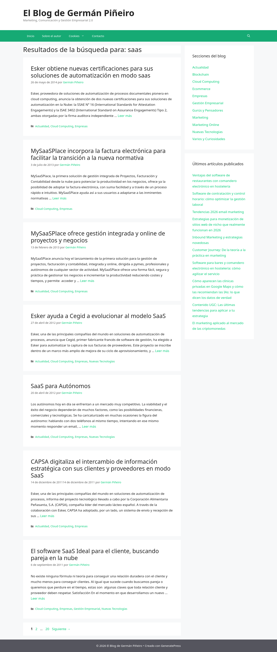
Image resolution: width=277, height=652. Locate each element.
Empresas (81, 126)
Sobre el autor (51, 36)
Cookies (78, 36)
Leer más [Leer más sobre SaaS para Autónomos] (89, 426)
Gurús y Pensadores (207, 110)
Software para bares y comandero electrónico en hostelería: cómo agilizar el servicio (218, 268)
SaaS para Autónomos (60, 386)
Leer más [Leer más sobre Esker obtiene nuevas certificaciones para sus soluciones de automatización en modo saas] (125, 115)
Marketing (200, 117)
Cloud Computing (61, 126)
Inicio (30, 36)
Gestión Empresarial (87, 609)
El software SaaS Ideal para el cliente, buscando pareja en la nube (95, 554)
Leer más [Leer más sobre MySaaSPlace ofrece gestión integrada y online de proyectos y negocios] (87, 280)
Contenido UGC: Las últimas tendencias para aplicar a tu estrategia (213, 310)
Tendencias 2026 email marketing (218, 212)
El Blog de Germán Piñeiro (78, 13)
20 (47, 629)
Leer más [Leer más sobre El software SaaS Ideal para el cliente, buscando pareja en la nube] (38, 598)
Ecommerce (201, 89)
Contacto (98, 36)
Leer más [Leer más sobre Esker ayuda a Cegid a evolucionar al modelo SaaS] (162, 351)
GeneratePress (171, 646)
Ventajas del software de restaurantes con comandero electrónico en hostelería (214, 180)
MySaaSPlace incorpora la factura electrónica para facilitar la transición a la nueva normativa (98, 154)
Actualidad (42, 126)
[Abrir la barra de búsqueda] (248, 36)
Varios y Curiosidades (208, 139)
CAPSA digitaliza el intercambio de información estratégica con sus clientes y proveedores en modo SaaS (100, 468)
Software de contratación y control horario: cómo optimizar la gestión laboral (218, 199)
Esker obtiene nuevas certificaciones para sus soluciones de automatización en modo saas (92, 71)
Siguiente (61, 629)
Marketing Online (205, 124)
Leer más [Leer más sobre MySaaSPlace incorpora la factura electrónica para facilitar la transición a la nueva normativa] (59, 198)
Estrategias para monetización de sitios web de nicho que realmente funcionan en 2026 (218, 224)
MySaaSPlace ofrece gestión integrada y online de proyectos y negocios (98, 236)
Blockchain (200, 74)
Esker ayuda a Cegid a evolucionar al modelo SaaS (98, 316)
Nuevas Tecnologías (102, 361)
